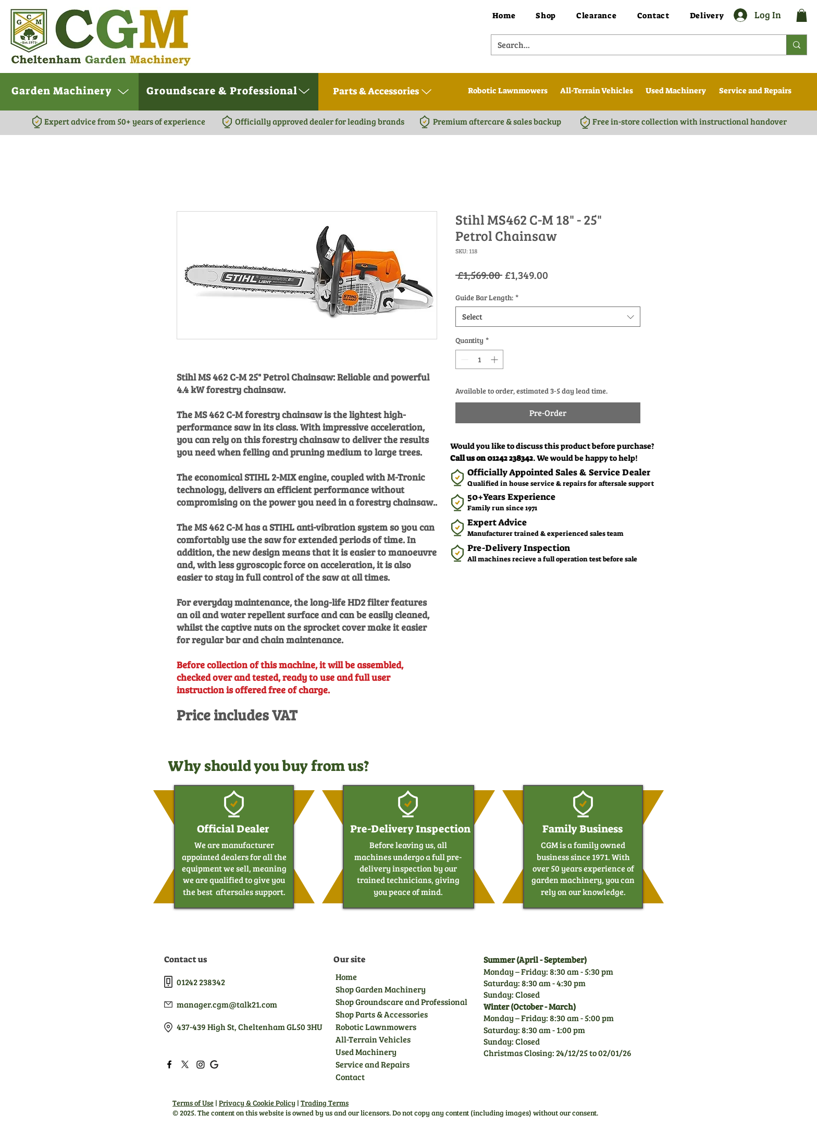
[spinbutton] (479, 359)
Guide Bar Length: (486, 297)
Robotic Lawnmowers (376, 1026)
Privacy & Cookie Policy (257, 1103)
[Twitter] (185, 1064)
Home (346, 976)
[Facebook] (169, 1064)
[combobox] (547, 316)
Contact (350, 1076)
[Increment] (495, 359)
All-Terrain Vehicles (373, 1039)
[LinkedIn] (200, 1064)
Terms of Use (193, 1103)
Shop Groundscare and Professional (381, 1001)
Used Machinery (366, 1051)
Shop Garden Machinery (381, 989)
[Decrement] (463, 359)
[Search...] (631, 45)
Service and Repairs (373, 1064)
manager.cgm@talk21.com (227, 1004)
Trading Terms (325, 1103)
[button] (801, 15)
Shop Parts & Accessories (381, 1014)
